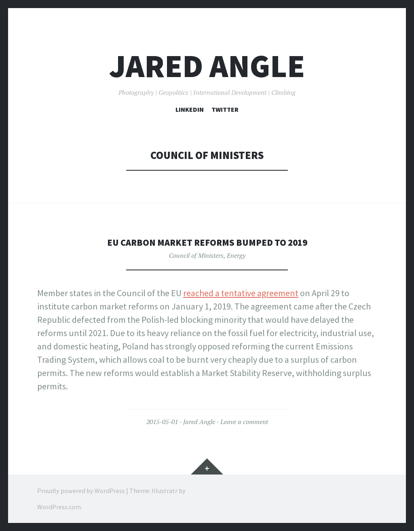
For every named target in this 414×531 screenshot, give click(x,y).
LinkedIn (189, 109)
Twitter (225, 109)
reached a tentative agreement (240, 293)
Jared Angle (207, 66)
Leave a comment (244, 421)
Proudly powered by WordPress (81, 491)
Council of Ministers (196, 255)
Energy (236, 255)
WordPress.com (59, 507)
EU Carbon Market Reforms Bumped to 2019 (207, 242)
